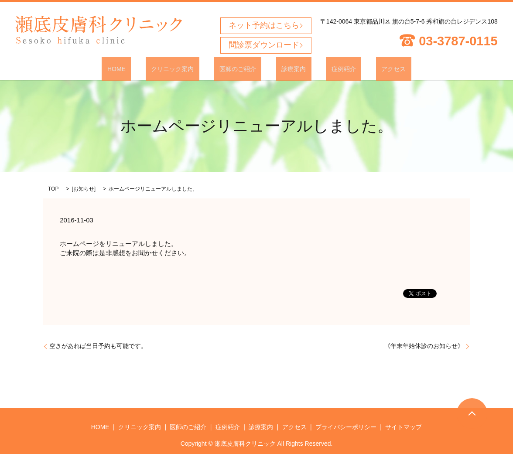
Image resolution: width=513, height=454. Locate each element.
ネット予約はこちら (264, 25)
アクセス (366, 68)
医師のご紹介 (243, 68)
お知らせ (83, 188)
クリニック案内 (189, 68)
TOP (53, 188)
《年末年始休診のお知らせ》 (424, 345)
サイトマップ (403, 426)
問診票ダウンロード (264, 45)
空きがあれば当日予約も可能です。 (98, 345)
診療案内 (288, 68)
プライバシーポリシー (345, 426)
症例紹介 (327, 68)
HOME (143, 68)
